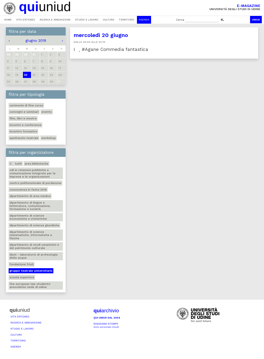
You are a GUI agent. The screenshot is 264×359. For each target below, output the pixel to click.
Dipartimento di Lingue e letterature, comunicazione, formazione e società (30, 206)
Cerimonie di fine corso (26, 105)
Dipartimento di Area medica (30, 196)
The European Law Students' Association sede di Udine (30, 285)
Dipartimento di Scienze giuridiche (34, 225)
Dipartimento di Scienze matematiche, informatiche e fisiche (31, 235)
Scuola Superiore (22, 277)
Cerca (180, 19)
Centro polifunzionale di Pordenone (35, 183)
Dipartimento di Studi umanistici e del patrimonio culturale (34, 246)
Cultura (108, 19)
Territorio (126, 19)
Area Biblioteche (36, 163)
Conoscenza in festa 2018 (28, 189)
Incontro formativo (23, 131)
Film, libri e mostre (23, 118)
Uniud (256, 19)
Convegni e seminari (24, 112)
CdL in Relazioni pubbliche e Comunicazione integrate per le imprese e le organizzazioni (33, 173)
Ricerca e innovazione (55, 19)
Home (8, 19)
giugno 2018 (35, 40)
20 (25, 75)
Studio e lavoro (86, 19)
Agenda (144, 19)
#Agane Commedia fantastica (111, 49)
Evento (46, 112)
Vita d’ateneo (25, 19)
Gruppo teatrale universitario (31, 270)
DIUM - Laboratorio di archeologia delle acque (34, 256)
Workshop (48, 138)
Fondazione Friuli (22, 264)
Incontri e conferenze (25, 125)
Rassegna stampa (106, 325)
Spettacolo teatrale (24, 138)
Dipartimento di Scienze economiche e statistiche (28, 217)
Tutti (16, 163)
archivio (106, 310)
